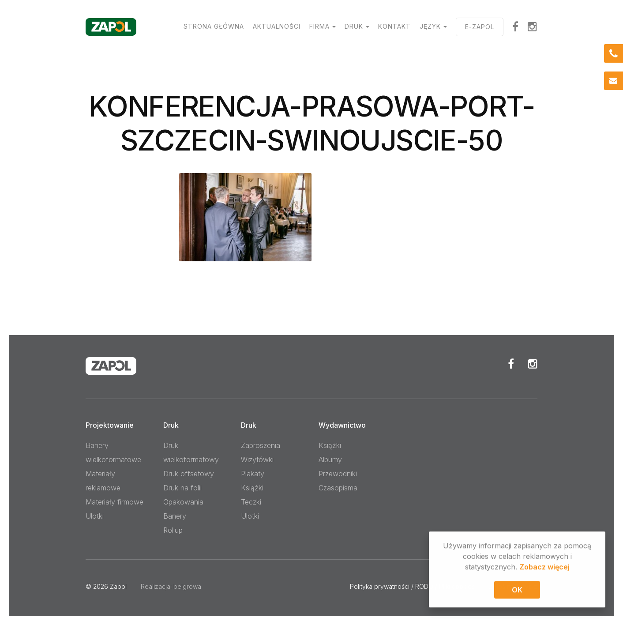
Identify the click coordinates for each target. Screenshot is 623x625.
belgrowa (187, 586)
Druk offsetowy (188, 473)
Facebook (511, 363)
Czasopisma (338, 487)
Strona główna (214, 26)
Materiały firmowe (114, 501)
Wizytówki (257, 459)
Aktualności (276, 26)
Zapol (118, 586)
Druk (354, 26)
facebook (515, 26)
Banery (174, 516)
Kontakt (394, 26)
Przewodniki (338, 473)
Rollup (173, 530)
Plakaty (252, 473)
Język (430, 26)
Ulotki (95, 516)
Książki (252, 487)
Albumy (330, 459)
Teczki (251, 501)
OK (517, 591)
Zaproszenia (260, 445)
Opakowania (183, 501)
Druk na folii (182, 487)
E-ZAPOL (479, 26)
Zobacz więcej (544, 568)
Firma (319, 26)
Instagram (532, 26)
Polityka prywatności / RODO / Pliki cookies (412, 586)
